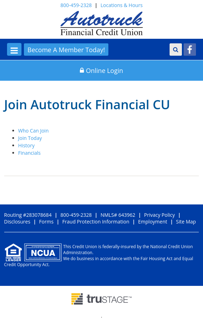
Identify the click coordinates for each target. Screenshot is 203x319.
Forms (46, 221)
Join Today (30, 138)
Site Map (186, 221)
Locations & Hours (122, 5)
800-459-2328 (76, 5)
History (26, 145)
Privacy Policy (159, 214)
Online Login (101, 70)
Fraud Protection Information (95, 221)
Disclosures (17, 221)
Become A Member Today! (66, 49)
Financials (29, 152)
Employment (152, 221)
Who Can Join (33, 130)
